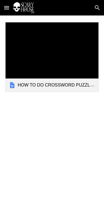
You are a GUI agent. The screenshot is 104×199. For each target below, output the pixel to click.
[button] (6, 7)
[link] (52, 57)
